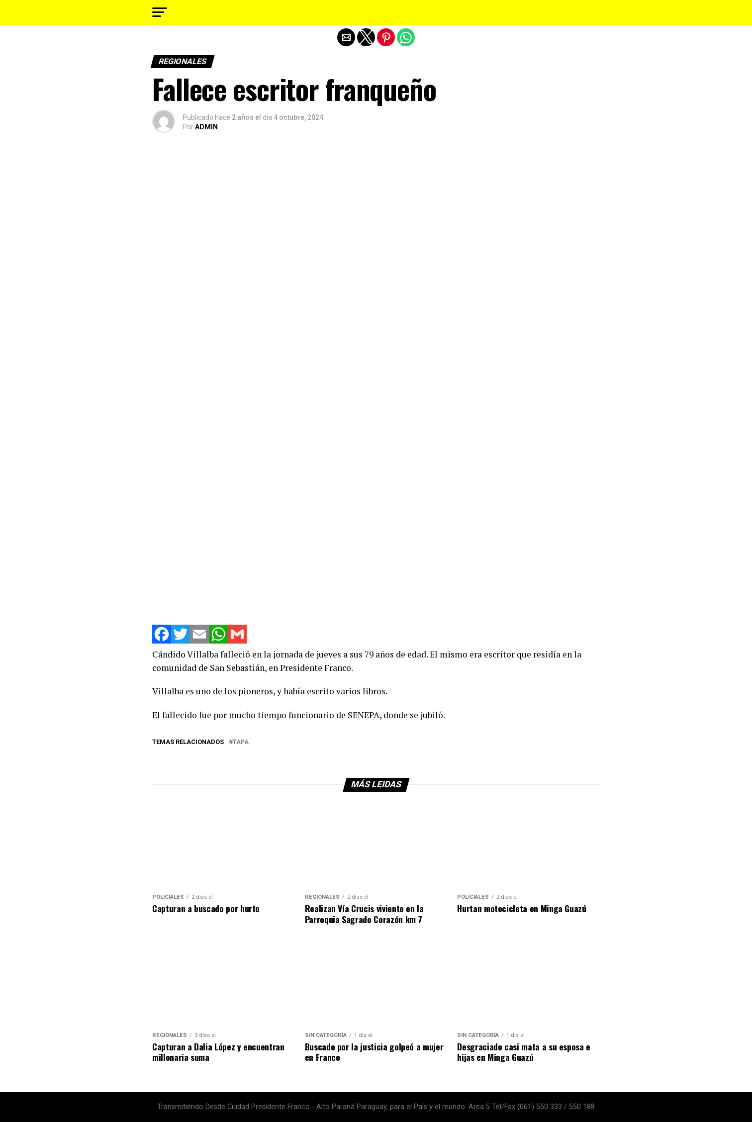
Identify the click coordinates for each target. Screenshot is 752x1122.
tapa (241, 742)
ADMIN (206, 127)
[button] (159, 12)
